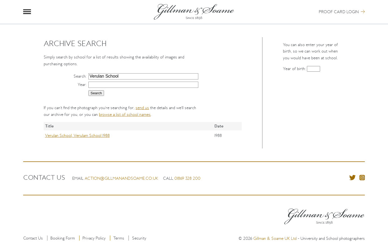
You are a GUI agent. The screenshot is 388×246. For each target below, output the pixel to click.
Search (80, 76)
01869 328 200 (187, 178)
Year (82, 84)
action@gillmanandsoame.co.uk (121, 178)
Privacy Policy (94, 238)
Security (139, 238)
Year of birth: (295, 68)
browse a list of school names (125, 114)
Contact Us (33, 238)
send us (142, 107)
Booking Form (62, 238)
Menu (27, 11)
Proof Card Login (339, 11)
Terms (118, 238)
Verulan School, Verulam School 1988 (77, 135)
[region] (143, 135)
